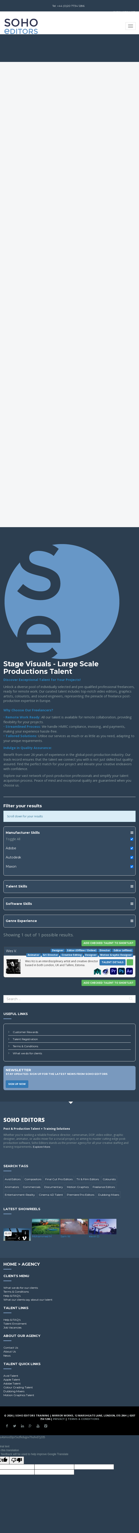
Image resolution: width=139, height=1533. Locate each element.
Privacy (59, 1419)
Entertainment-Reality (20, 1194)
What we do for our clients (20, 1287)
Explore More (41, 1146)
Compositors (32, 1179)
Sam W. (65, 1236)
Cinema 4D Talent (51, 1194)
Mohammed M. (42, 1236)
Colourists (109, 1179)
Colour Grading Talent (18, 1387)
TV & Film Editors (87, 1179)
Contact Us (10, 1347)
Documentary (53, 1187)
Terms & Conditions (25, 1046)
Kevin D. (94, 1236)
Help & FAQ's (12, 1295)
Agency (31, 1264)
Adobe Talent (12, 1383)
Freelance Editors (104, 1187)
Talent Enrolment (15, 1323)
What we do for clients (27, 1053)
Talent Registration (25, 1039)
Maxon (11, 866)
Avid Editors (13, 1179)
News (6, 1355)
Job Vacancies (12, 1327)
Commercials (31, 1187)
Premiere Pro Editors (80, 1194)
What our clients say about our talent (27, 1299)
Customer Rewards (25, 1032)
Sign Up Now (17, 1084)
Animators (12, 1187)
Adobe (11, 848)
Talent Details (112, 962)
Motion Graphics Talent (18, 1395)
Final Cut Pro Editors (59, 1179)
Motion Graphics (78, 1187)
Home (10, 1264)
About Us (9, 1351)
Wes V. (11, 951)
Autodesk (13, 857)
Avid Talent (10, 1375)
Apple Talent (11, 1379)
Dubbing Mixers (108, 1194)
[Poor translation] (16, 1460)
